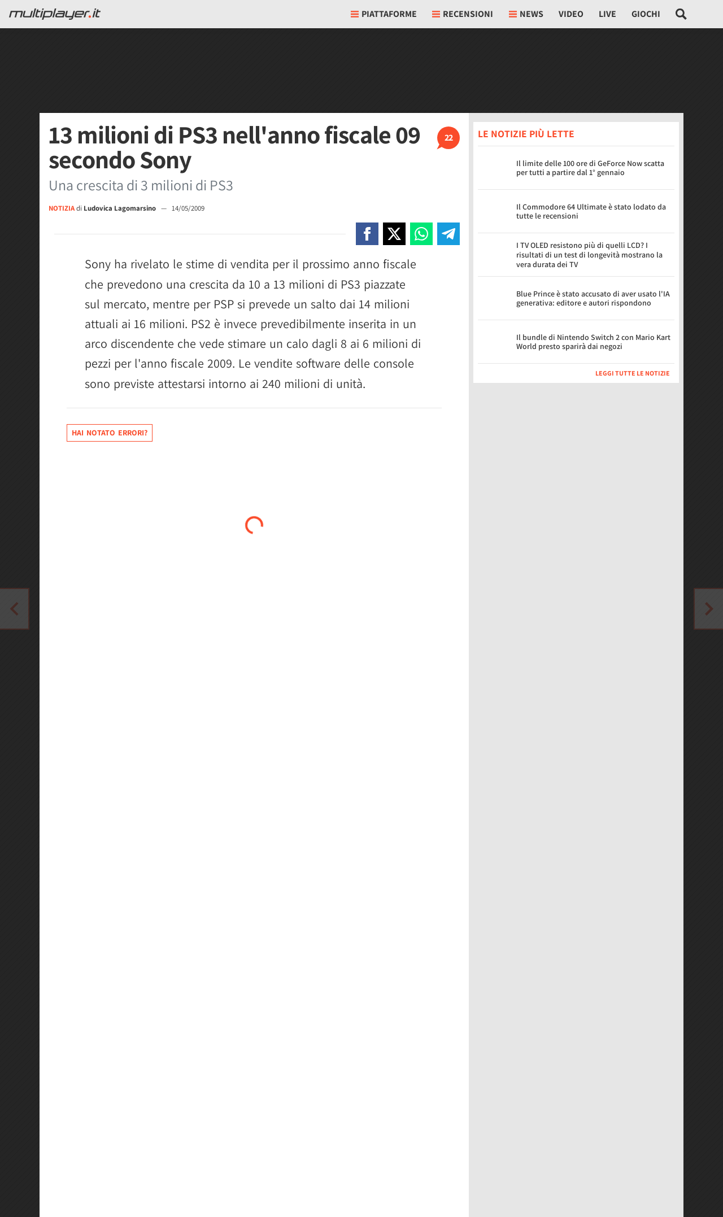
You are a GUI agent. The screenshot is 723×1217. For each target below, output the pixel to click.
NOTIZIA (62, 208)
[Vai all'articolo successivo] (14, 609)
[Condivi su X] (394, 234)
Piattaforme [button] (384, 14)
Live (607, 14)
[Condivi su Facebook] (367, 234)
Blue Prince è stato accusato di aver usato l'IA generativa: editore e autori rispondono (593, 298)
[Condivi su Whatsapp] (421, 234)
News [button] (526, 14)
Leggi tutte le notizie (632, 373)
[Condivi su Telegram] (448, 234)
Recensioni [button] (462, 14)
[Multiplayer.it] (55, 14)
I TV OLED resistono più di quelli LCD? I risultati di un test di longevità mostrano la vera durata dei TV (589, 254)
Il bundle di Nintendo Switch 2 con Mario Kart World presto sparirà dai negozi (593, 342)
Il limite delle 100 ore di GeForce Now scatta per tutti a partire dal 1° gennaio (590, 168)
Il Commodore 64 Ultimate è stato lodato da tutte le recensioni (591, 211)
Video (571, 14)
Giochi (645, 14)
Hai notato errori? (109, 433)
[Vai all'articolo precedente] (709, 609)
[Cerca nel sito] (681, 14)
